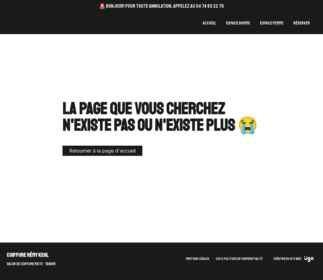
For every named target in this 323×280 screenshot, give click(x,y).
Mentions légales (197, 259)
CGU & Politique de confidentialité (239, 259)
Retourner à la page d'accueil (102, 151)
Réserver (301, 23)
